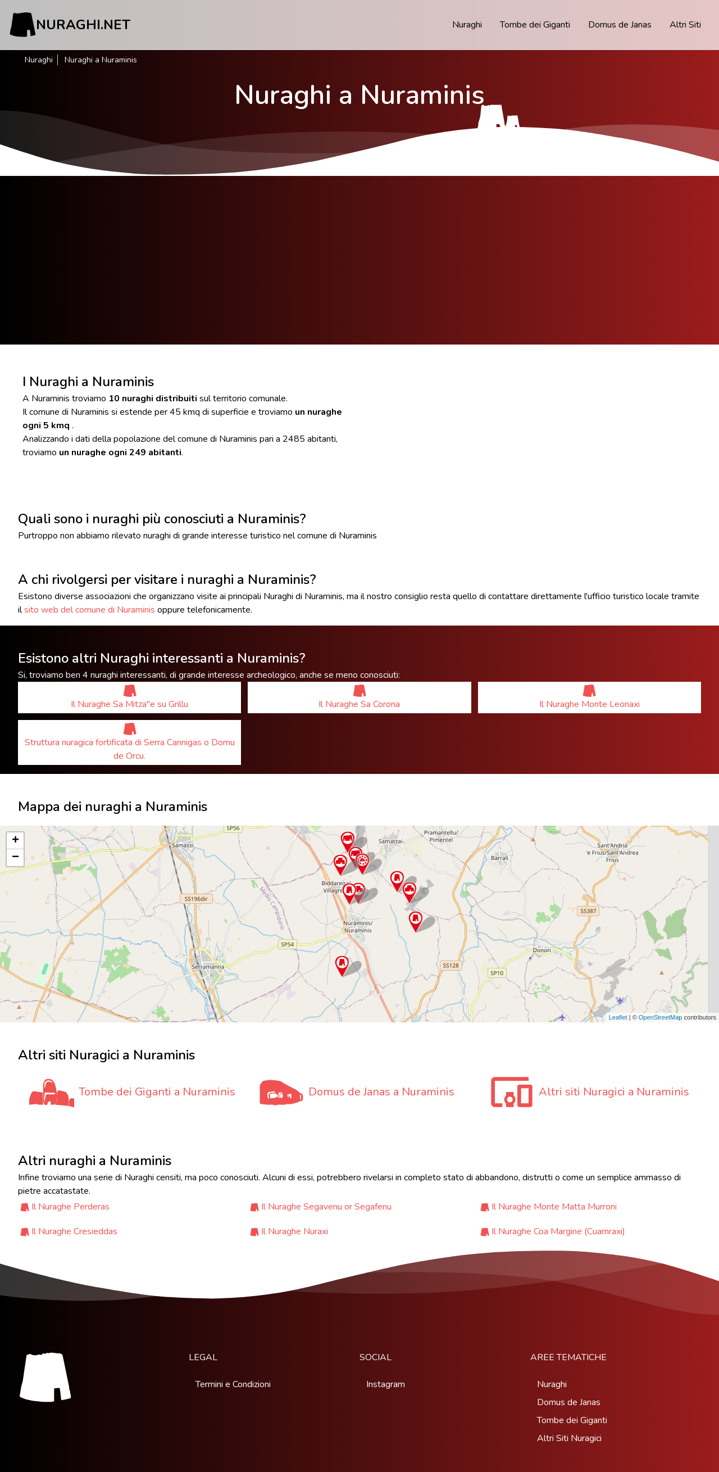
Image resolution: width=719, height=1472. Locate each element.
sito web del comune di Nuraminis (89, 610)
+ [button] (15, 840)
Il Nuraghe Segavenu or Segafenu (326, 1207)
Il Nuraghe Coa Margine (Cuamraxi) (558, 1231)
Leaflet (618, 1017)
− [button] (15, 857)
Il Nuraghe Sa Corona (359, 697)
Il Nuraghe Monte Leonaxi (589, 697)
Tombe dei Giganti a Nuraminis (157, 1091)
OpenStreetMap (660, 1017)
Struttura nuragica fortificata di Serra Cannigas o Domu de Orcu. (130, 742)
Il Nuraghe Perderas (70, 1207)
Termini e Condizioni (233, 1384)
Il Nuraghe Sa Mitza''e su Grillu (129, 697)
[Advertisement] (359, 260)
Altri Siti (685, 25)
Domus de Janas (620, 25)
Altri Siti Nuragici (569, 1438)
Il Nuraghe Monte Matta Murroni (554, 1207)
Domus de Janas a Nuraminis (381, 1091)
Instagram (385, 1384)
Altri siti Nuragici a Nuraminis (614, 1091)
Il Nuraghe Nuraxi (294, 1231)
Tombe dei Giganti (535, 25)
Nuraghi (467, 25)
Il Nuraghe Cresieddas (74, 1231)
